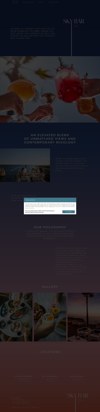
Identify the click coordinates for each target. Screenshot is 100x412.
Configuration (58, 206)
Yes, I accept (68, 211)
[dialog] (50, 206)
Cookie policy (31, 208)
